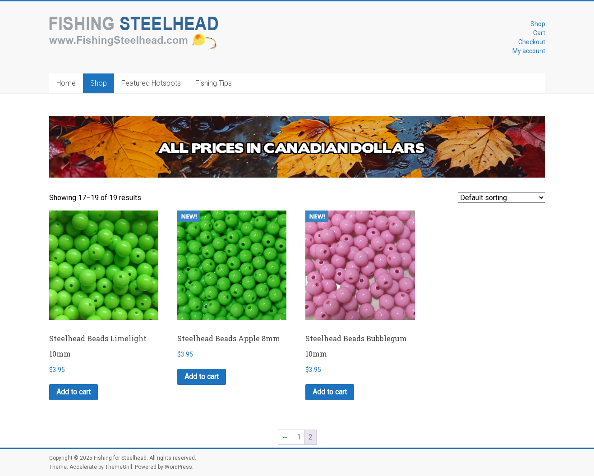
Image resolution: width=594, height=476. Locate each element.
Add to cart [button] (73, 392)
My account (528, 51)
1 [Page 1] (299, 437)
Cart (539, 33)
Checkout (531, 42)
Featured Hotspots (151, 83)
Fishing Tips (213, 83)
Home (66, 83)
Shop (537, 23)
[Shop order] (501, 197)
